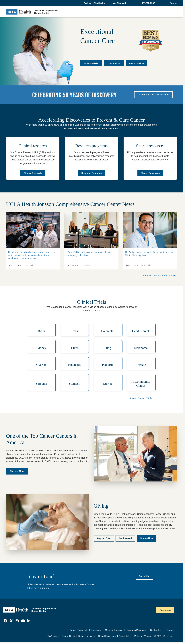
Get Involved (156, 630)
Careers (170, 630)
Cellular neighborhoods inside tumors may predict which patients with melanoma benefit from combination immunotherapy (32, 255)
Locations (96, 630)
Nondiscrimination (86, 636)
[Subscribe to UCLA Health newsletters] (144, 576)
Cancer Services (136, 63)
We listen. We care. (143, 636)
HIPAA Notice (52, 636)
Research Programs (136, 630)
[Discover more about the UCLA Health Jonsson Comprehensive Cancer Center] (17, 471)
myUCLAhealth (119, 3)
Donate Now (165, 610)
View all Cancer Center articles (159, 275)
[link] (5, 621)
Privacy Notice (68, 636)
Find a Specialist (91, 63)
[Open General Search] (172, 3)
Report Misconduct (107, 636)
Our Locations (114, 63)
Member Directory (113, 630)
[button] (94, 3)
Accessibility (125, 636)
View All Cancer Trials (140, 398)
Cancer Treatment (78, 630)
